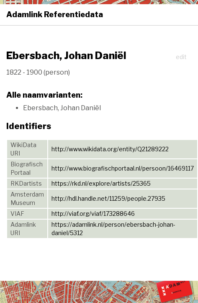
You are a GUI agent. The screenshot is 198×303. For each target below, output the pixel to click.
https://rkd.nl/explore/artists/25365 (101, 183)
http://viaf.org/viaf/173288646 (93, 213)
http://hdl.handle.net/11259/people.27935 (108, 198)
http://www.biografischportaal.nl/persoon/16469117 (122, 168)
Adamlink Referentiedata (54, 14)
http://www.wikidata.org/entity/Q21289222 (110, 149)
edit (181, 56)
